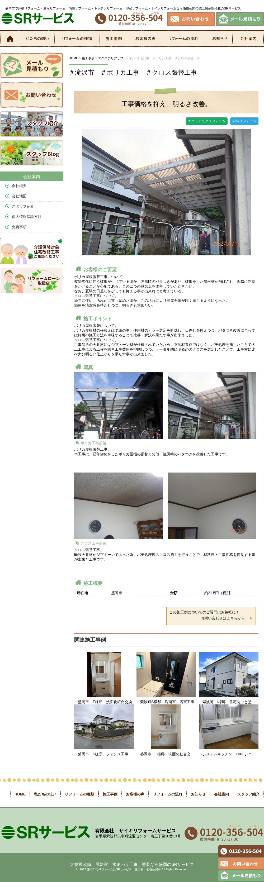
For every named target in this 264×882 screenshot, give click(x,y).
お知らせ (219, 39)
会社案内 (248, 39)
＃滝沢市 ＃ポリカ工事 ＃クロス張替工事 (133, 72)
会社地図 (19, 196)
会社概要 (19, 186)
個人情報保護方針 (26, 216)
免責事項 (19, 227)
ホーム (10, 39)
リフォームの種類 (77, 39)
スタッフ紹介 (23, 206)
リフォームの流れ (184, 39)
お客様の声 (145, 39)
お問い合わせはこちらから (223, 618)
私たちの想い (37, 39)
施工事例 (114, 39)
